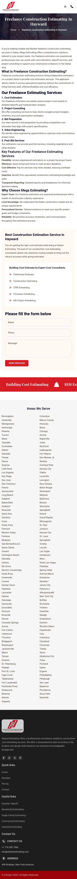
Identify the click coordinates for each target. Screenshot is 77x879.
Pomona (6, 611)
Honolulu (44, 424)
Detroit (43, 513)
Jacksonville (8, 649)
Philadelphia (46, 675)
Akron (42, 652)
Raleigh (43, 615)
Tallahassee (7, 678)
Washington (7, 645)
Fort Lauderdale (9, 682)
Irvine (4, 521)
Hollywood (7, 690)
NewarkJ (44, 581)
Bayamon (44, 686)
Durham (43, 622)
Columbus (45, 416)
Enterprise (45, 577)
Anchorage (7, 427)
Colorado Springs (10, 622)
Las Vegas (45, 551)
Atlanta (5, 697)
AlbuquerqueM (47, 592)
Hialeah (5, 667)
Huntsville (6, 420)
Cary (42, 633)
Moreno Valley (9, 532)
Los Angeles (8, 472)
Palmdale (6, 600)
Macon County (47, 420)
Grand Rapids (46, 517)
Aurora (5, 626)
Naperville (44, 438)
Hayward (6, 589)
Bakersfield (7, 502)
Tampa (5, 656)
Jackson (44, 529)
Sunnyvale (7, 604)
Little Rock (7, 469)
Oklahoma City (47, 656)
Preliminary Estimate (23, 274)
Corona (5, 581)
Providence (45, 690)
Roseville (6, 615)
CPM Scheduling (21, 287)
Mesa (4, 438)
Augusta (6, 701)
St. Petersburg (9, 664)
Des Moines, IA (47, 457)
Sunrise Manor (47, 573)
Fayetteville (45, 630)
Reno (42, 558)
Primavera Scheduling (24, 294)
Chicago (44, 431)
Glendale (6, 453)
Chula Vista (7, 525)
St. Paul (43, 525)
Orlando (5, 660)
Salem (43, 667)
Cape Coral (7, 675)
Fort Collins (7, 630)
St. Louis (44, 536)
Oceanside (7, 577)
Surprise (6, 465)
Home (13, 30)
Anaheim (6, 506)
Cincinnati (44, 645)
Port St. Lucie (8, 671)
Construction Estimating (25, 281)
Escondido (7, 607)
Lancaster (6, 592)
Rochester (45, 604)
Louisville (44, 476)
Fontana (6, 536)
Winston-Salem (47, 626)
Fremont (6, 529)
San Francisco (8, 484)
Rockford (44, 446)
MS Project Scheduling (24, 300)
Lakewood (7, 633)
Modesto (6, 540)
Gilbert (5, 450)
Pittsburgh (45, 678)
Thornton (6, 637)
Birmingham (8, 416)
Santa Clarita (8, 547)
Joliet (42, 442)
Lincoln (43, 547)
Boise (42, 427)
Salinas (5, 596)
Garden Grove (8, 585)
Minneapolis (46, 521)
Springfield (45, 510)
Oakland (6, 498)
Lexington (44, 480)
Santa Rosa (7, 573)
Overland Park (46, 465)
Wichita (43, 461)
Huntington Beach (10, 555)
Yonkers (44, 607)
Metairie (44, 495)
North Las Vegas (48, 562)
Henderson (45, 555)
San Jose (6, 480)
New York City (46, 596)
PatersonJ (45, 589)
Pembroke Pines (10, 686)
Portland (44, 664)
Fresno (5, 487)
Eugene (43, 671)
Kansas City (45, 469)
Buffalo (43, 600)
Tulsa (42, 660)
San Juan (44, 682)
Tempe (5, 457)
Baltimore (44, 498)
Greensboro (45, 618)
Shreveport (45, 491)
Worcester (45, 506)
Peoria (5, 461)
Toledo (43, 649)
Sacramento (8, 491)
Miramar (6, 693)
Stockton (6, 517)
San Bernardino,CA (11, 544)
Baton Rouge (46, 487)
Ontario (5, 562)
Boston (43, 502)
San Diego (7, 476)
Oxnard (5, 551)
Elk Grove (6, 566)
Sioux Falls (45, 693)
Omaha (43, 544)
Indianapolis (46, 450)
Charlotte (44, 611)
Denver (5, 618)
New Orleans (46, 484)
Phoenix (6, 431)
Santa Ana (7, 513)
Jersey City (45, 585)
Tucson (5, 435)
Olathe (43, 472)
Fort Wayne (45, 453)
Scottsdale (7, 446)
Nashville (44, 697)
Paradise (44, 566)
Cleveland (44, 641)
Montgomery (8, 424)
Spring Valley (46, 570)
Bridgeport (7, 641)
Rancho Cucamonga (12, 570)
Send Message (17, 363)
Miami (5, 652)
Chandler (6, 442)
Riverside (6, 510)
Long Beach (7, 495)
